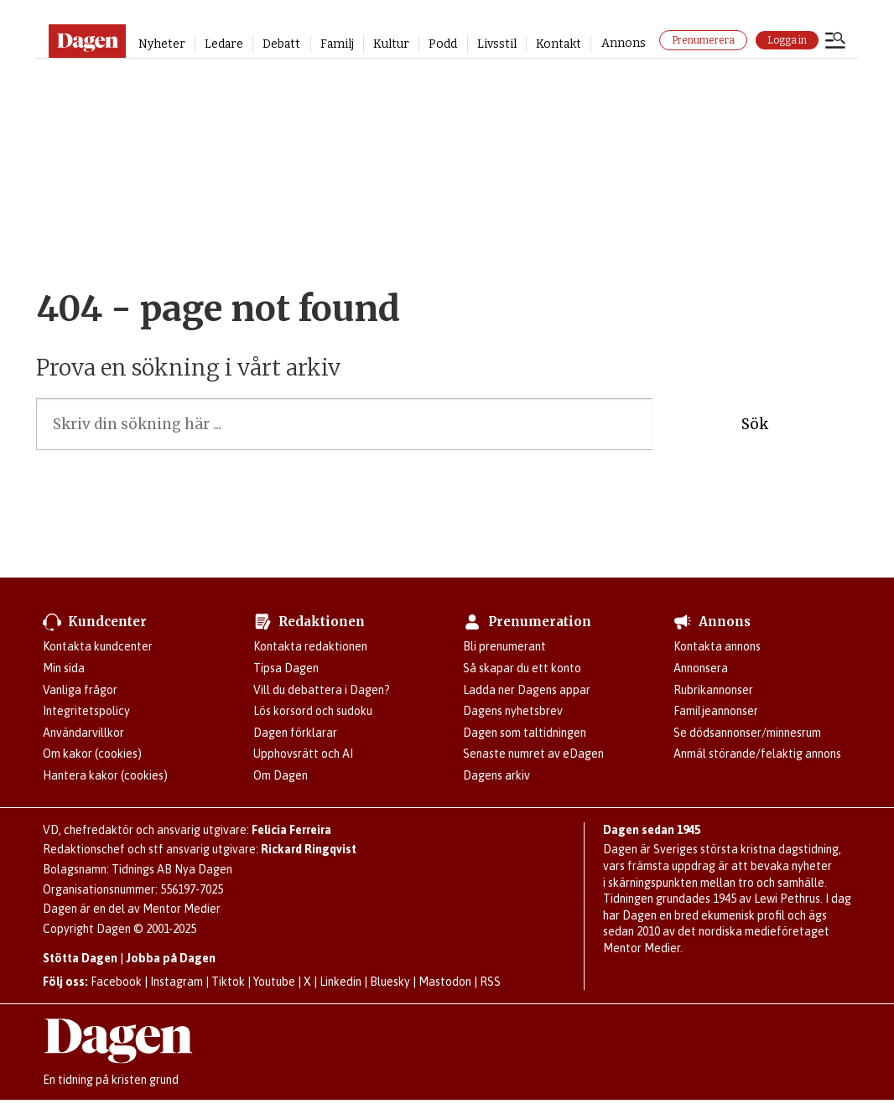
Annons (623, 43)
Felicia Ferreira (291, 830)
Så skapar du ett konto (522, 668)
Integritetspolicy (86, 711)
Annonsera (700, 668)
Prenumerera (703, 40)
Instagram (176, 981)
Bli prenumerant (504, 646)
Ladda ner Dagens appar (526, 690)
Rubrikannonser (713, 690)
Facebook (116, 981)
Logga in (787, 40)
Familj (337, 44)
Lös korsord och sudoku (312, 711)
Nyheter (161, 44)
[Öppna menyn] (835, 42)
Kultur (391, 44)
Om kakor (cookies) (92, 753)
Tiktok (228, 981)
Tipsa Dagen (286, 668)
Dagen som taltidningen (524, 732)
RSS (490, 981)
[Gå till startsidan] (87, 41)
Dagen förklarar (295, 732)
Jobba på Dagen (171, 958)
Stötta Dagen (80, 958)
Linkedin (340, 981)
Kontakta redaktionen (310, 646)
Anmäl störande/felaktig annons (757, 753)
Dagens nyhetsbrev (513, 711)
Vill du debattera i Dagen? (321, 690)
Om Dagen (280, 775)
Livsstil (497, 44)
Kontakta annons (717, 646)
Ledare (224, 44)
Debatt (281, 44)
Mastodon (444, 981)
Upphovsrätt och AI (303, 753)
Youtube (274, 981)
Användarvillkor (83, 732)
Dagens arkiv (496, 775)
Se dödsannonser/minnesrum (747, 732)
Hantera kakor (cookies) (105, 775)
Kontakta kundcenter (98, 646)
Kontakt (558, 44)
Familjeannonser (715, 711)
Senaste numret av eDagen (533, 753)
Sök (754, 424)
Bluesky (390, 981)
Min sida (64, 668)
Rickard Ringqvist (308, 849)
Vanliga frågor (80, 690)
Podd (443, 44)
